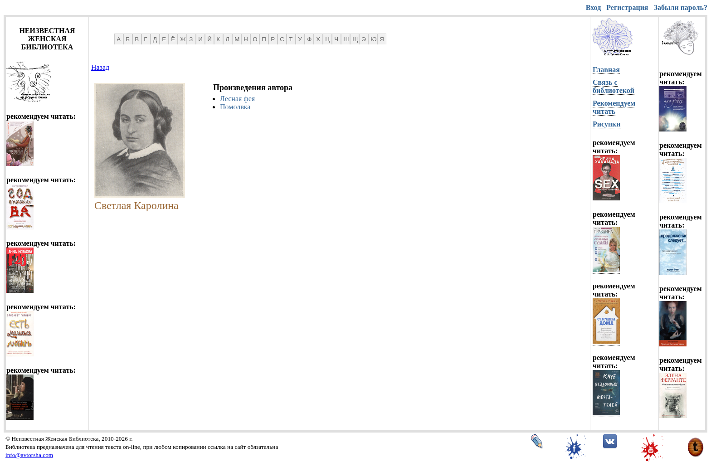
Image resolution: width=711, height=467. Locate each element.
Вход (593, 7)
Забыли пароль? (680, 7)
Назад (100, 67)
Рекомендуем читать (614, 107)
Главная (606, 69)
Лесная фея (237, 98)
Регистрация (627, 7)
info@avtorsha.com (29, 455)
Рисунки (607, 124)
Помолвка (235, 107)
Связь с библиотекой (613, 86)
